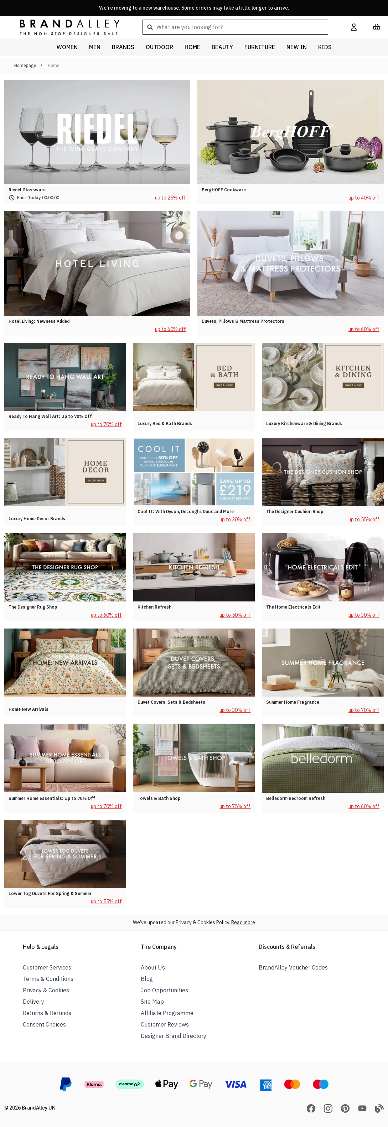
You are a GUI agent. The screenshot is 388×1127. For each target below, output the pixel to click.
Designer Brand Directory (173, 1035)
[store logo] (64, 27)
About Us (153, 967)
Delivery (33, 1001)
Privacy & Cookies (46, 990)
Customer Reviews (165, 1024)
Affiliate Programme (167, 1013)
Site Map (152, 1001)
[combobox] (235, 27)
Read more (243, 922)
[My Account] (353, 27)
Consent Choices (44, 1024)
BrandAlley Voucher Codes (293, 967)
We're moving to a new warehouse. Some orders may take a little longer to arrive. (194, 7)
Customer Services (47, 967)
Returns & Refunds (47, 1013)
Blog (147, 978)
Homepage (25, 65)
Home (54, 65)
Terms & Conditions (48, 978)
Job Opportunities (164, 990)
